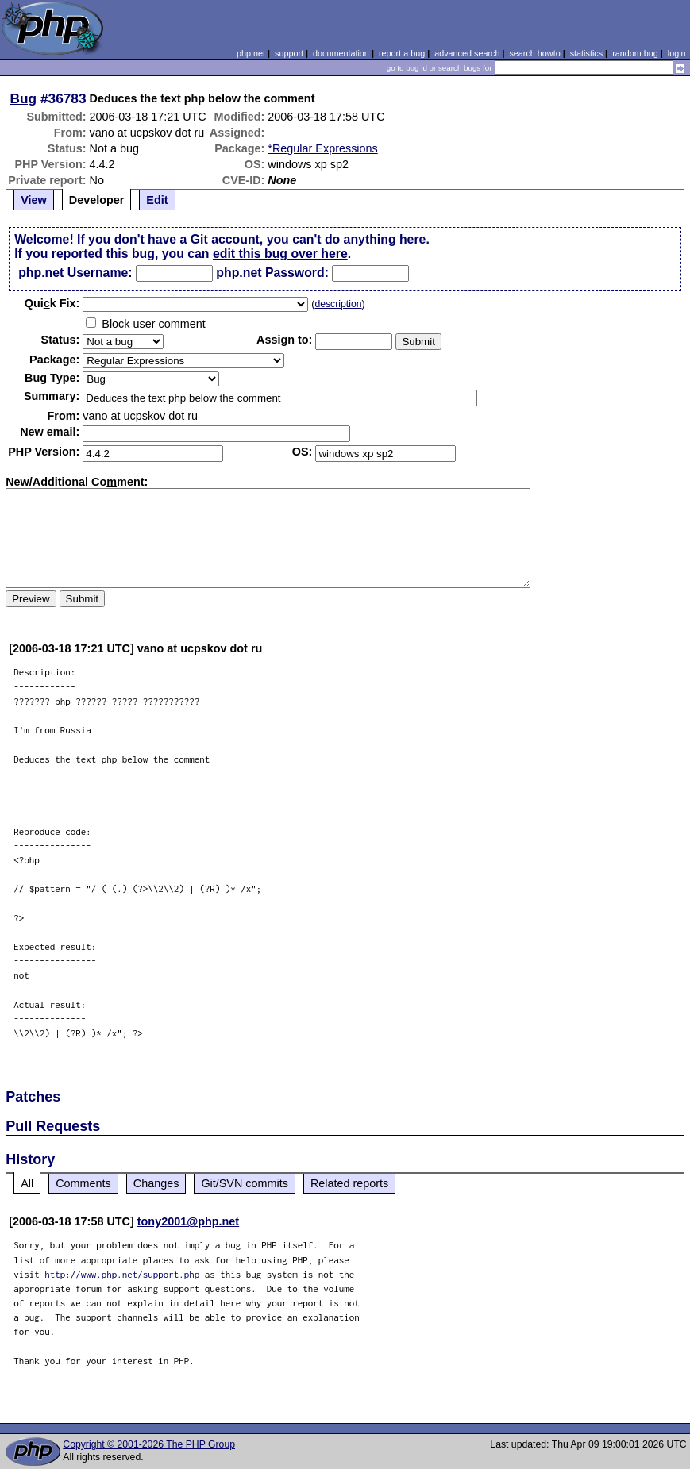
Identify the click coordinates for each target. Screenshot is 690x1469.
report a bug (402, 53)
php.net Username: (75, 272)
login (677, 53)
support (289, 53)
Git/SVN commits (244, 1183)
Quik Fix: (52, 303)
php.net (251, 53)
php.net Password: (272, 272)
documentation (341, 53)
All (27, 1183)
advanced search (466, 53)
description (337, 304)
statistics (586, 53)
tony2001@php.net (188, 1221)
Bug (23, 98)
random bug (635, 53)
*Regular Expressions (322, 148)
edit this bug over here (280, 253)
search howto (534, 53)
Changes (156, 1183)
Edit (157, 200)
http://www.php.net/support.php (121, 1274)
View (34, 200)
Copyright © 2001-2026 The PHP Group (149, 1444)
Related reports (349, 1183)
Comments (83, 1183)
